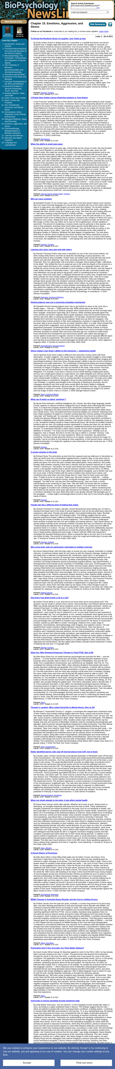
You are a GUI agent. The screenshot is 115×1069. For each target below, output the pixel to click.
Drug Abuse (58, 795)
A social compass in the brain (44, 452)
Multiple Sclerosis (46, 593)
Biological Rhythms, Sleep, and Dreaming (16, 120)
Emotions (44, 92)
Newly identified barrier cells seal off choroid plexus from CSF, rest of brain (64, 752)
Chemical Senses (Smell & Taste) (52, 194)
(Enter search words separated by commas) (85, 5)
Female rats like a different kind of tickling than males (54, 505)
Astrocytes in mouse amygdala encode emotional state (55, 1001)
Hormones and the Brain (15, 74)
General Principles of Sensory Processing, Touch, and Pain (13, 88)
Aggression (44, 297)
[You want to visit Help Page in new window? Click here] (110, 26)
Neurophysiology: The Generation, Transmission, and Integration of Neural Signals (16, 59)
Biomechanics (45, 139)
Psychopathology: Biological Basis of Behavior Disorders (13, 130)
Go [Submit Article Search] (98, 8)
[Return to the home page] (41, 9)
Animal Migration (46, 346)
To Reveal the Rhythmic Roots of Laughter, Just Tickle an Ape (58, 39)
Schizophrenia (50, 747)
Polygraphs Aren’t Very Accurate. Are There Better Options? (57, 948)
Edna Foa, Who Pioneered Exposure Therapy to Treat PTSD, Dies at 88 (62, 653)
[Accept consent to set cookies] (29, 1063)
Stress (43, 394)
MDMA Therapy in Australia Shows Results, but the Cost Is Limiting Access (64, 899)
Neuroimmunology (59, 346)
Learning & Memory (52, 394)
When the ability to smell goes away (47, 144)
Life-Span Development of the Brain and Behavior (15, 83)
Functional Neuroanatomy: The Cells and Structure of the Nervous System (16, 51)
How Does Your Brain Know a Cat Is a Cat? (50, 598)
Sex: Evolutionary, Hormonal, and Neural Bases (14, 107)
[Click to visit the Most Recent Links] (14, 24)
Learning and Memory (14, 135)
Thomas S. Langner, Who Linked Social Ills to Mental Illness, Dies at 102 (63, 707)
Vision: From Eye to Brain (15, 98)
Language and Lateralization (11, 144)
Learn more (104, 31)
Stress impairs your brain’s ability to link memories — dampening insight (63, 351)
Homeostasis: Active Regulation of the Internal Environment (15, 114)
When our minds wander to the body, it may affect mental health (59, 800)
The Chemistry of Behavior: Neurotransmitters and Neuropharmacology (14, 68)
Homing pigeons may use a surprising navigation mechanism (58, 302)
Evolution (51, 92)
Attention (44, 647)
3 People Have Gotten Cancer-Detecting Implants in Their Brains (59, 98)
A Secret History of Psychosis (44, 853)
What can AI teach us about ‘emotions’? (48, 399)
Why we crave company (41, 199)
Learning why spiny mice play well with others (51, 250)
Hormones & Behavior (56, 297)
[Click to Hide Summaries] (97, 26)
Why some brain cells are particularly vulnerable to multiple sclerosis (61, 547)
